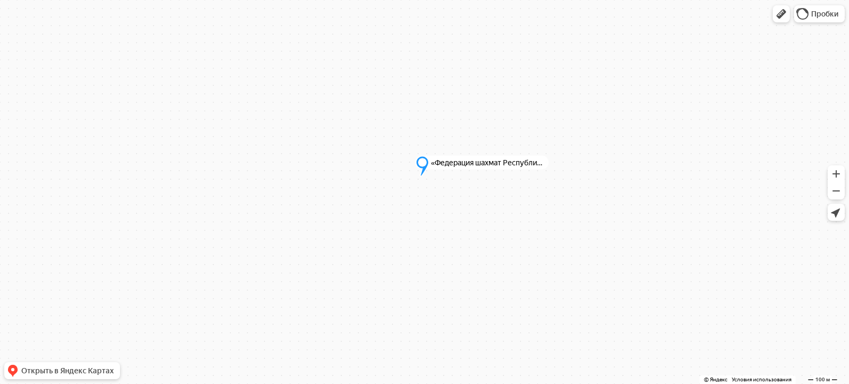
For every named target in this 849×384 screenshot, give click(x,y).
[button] (781, 13)
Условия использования (761, 379)
